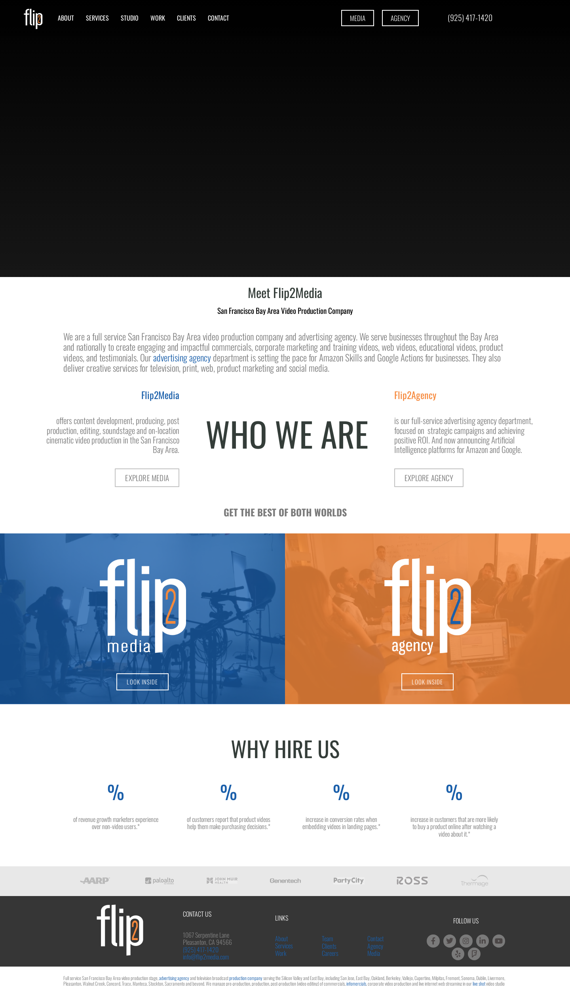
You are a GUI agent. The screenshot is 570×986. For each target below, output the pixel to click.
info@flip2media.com (206, 956)
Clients (186, 18)
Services (97, 18)
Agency (375, 946)
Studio (130, 18)
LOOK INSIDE (142, 681)
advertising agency (182, 357)
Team (327, 938)
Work (157, 18)
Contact (218, 18)
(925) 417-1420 (200, 949)
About (66, 18)
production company (245, 978)
